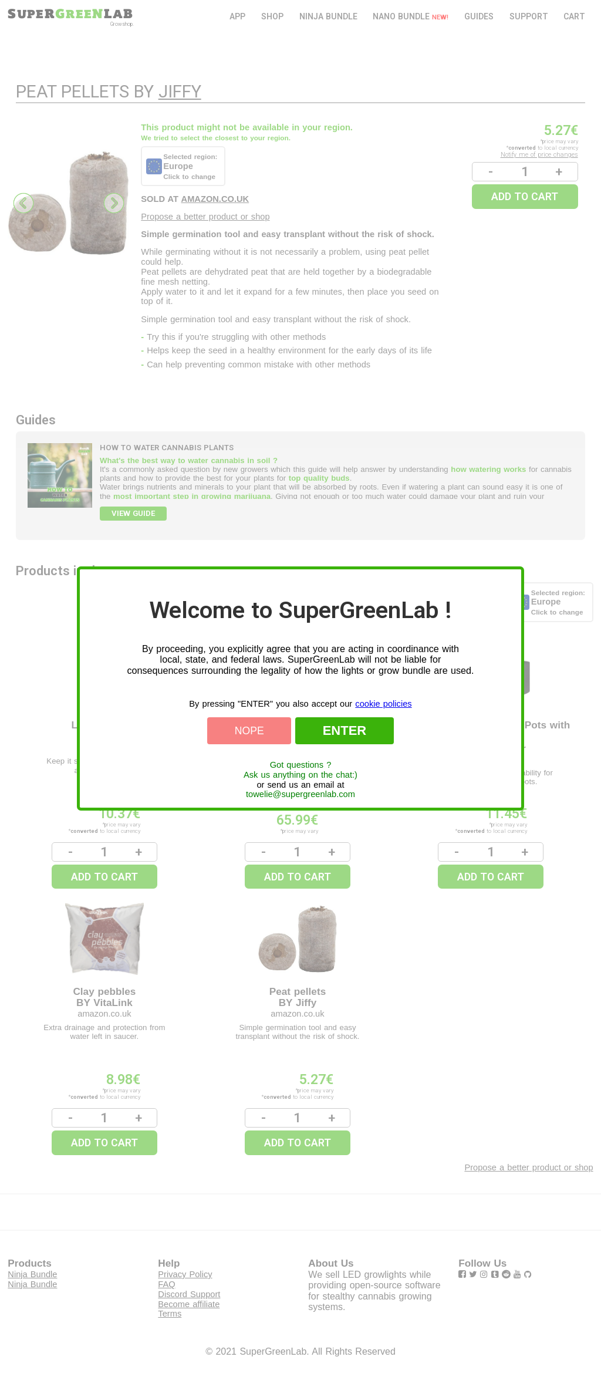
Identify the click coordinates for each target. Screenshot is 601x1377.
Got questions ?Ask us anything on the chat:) (300, 769)
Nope (249, 731)
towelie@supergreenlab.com (300, 794)
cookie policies (383, 703)
